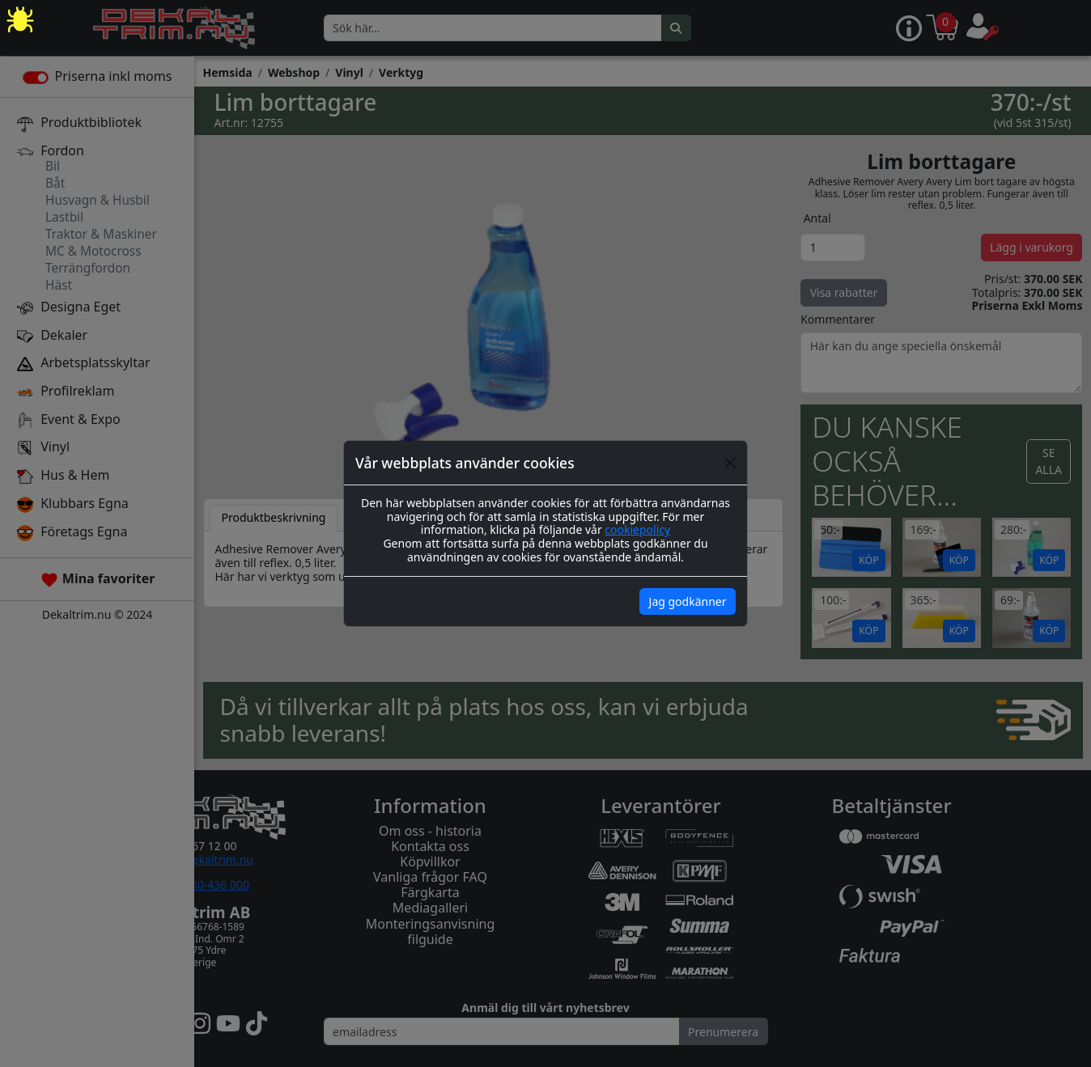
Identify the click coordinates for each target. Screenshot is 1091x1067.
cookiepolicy (637, 529)
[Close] (730, 462)
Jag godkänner (688, 601)
